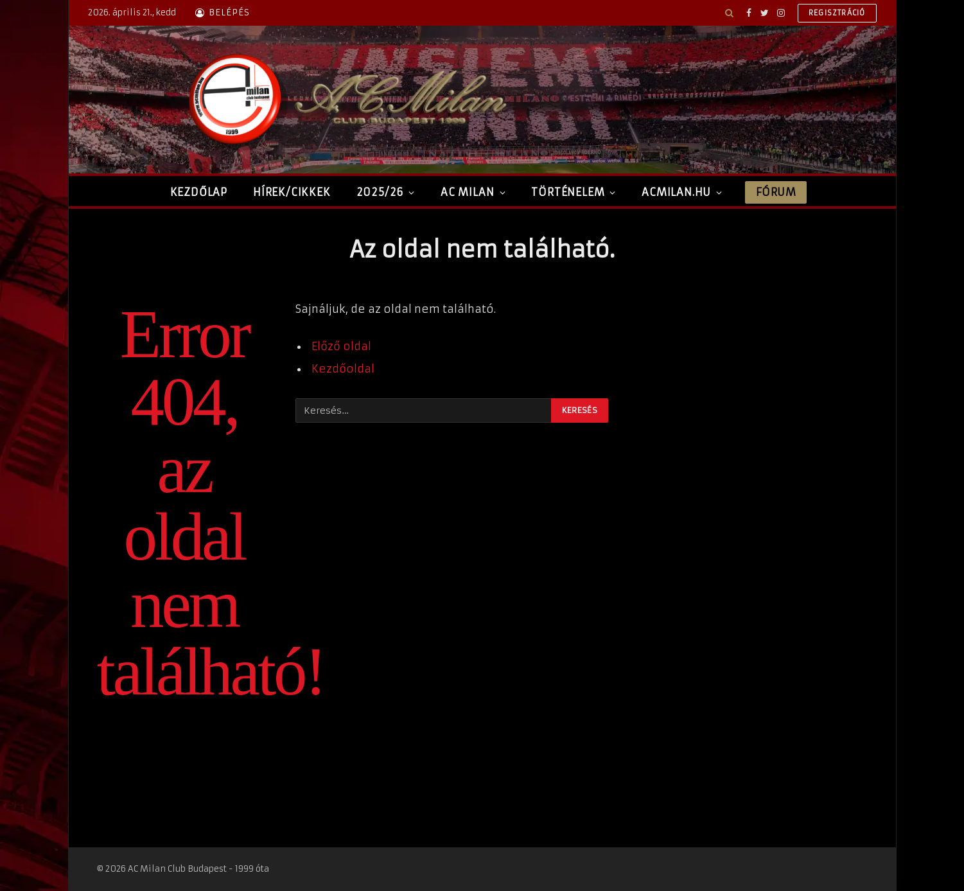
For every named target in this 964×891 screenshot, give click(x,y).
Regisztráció (837, 12)
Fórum (776, 192)
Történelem (567, 192)
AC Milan (467, 192)
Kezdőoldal (342, 369)
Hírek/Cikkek (292, 192)
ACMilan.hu (676, 192)
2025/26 (380, 192)
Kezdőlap (198, 192)
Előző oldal (341, 346)
